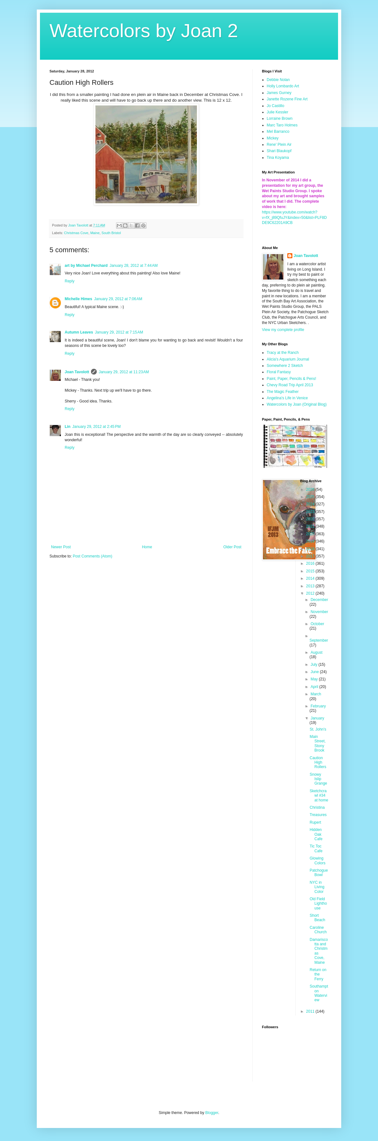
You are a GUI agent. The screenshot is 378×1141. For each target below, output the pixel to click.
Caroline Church (318, 929)
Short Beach (317, 917)
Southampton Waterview (319, 993)
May (314, 679)
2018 (311, 549)
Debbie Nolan (278, 80)
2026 (311, 489)
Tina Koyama (278, 157)
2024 (311, 504)
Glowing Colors (317, 860)
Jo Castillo (275, 106)
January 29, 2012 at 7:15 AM (119, 332)
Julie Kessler (277, 112)
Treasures (318, 815)
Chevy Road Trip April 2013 (290, 385)
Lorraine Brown (279, 118)
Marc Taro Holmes (282, 125)
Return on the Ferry (318, 974)
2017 (311, 556)
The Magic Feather (283, 391)
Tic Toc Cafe (316, 848)
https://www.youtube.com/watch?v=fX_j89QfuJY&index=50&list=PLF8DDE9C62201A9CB (294, 217)
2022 (311, 519)
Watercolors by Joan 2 (143, 30)
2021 (311, 526)
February (318, 706)
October (317, 624)
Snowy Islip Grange (318, 779)
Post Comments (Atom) (92, 556)
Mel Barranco (278, 131)
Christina (317, 807)
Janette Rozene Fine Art (287, 99)
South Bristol (111, 233)
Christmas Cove (76, 233)
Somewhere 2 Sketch (285, 365)
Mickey (272, 138)
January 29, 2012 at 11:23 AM (124, 372)
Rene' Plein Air (279, 144)
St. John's (318, 729)
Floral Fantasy (279, 372)
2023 (311, 512)
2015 (311, 571)
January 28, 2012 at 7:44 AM (133, 265)
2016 (311, 563)
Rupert (315, 822)
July (314, 664)
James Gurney (279, 93)
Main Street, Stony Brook (317, 743)
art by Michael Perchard (86, 265)
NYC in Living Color (317, 887)
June (315, 672)
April (314, 687)
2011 (311, 1011)
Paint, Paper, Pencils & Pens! (291, 378)
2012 (311, 593)
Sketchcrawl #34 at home (319, 795)
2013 (311, 586)
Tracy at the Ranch (283, 352)
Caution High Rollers (318, 762)
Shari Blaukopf (279, 151)
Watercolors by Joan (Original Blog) (297, 404)
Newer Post (61, 547)
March (315, 694)
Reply (70, 281)
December (319, 600)
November (319, 612)
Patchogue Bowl (319, 872)
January (317, 718)
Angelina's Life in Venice (287, 398)
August (316, 652)
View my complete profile (283, 329)
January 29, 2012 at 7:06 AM (118, 299)
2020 (311, 534)
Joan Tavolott (77, 372)
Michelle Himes (78, 299)
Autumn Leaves (79, 332)
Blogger (211, 1113)
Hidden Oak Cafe (316, 834)
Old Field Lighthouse (318, 903)
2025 (311, 497)
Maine (95, 233)
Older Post (232, 547)
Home (147, 547)
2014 (311, 578)
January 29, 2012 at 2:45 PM (96, 426)
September (319, 640)
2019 (311, 541)
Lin (67, 426)
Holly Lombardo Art (283, 86)
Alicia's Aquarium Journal (288, 359)
